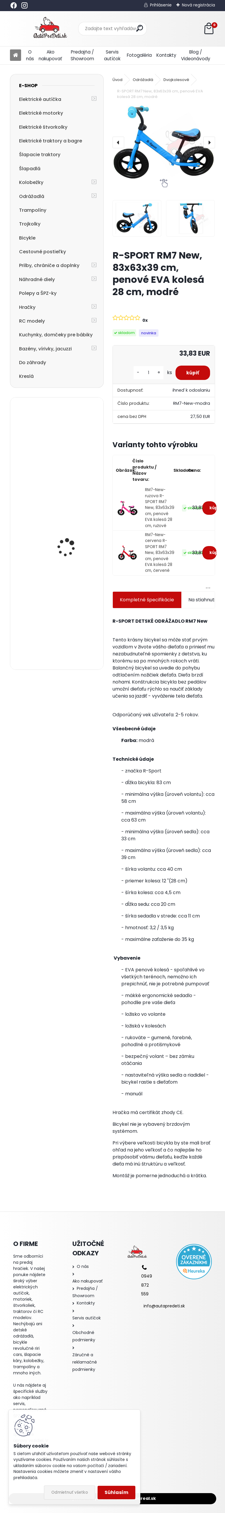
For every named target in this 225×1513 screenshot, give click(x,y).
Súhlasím (116, 1492)
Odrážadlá (31, 196)
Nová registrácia (198, 5)
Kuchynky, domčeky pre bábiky (56, 334)
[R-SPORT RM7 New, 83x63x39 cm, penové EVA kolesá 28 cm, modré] (163, 142)
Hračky (27, 307)
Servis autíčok (112, 55)
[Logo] (50, 28)
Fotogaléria (139, 55)
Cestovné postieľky (42, 251)
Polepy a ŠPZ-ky (38, 293)
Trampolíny (32, 210)
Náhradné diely (37, 279)
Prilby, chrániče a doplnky (49, 265)
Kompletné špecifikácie (147, 599)
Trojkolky (29, 224)
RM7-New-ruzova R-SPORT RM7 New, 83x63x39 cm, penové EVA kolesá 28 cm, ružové (159, 507)
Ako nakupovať (50, 55)
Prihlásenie (161, 5)
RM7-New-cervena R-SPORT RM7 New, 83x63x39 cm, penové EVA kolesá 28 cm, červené (159, 552)
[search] (139, 28)
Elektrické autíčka (40, 99)
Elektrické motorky (41, 113)
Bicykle (27, 238)
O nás (30, 55)
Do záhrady (32, 362)
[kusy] (147, 373)
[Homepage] (15, 55)
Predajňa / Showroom (82, 55)
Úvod (117, 79)
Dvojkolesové (176, 79)
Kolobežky (31, 182)
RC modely (32, 321)
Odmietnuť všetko (69, 1492)
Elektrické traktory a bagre (50, 140)
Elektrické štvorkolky (43, 127)
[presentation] (118, 142)
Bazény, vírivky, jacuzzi (45, 348)
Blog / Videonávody (195, 55)
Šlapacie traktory (39, 154)
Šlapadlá (29, 168)
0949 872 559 (146, 1285)
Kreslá (26, 376)
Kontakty (166, 55)
